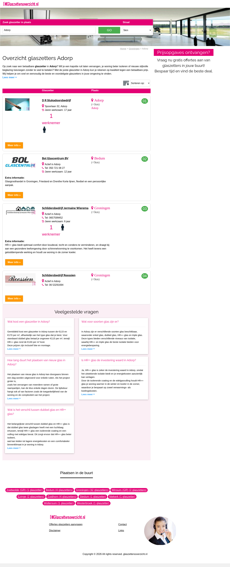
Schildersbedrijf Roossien (58, 275)
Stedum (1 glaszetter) (93, 496)
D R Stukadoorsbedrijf (56, 100)
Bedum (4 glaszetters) (59, 490)
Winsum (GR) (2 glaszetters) (129, 490)
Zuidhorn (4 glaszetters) (62, 496)
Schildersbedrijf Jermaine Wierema (65, 208)
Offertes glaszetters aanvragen (66, 524)
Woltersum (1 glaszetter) (59, 503)
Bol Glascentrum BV (55, 158)
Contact (122, 524)
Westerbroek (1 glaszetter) (93, 503)
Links (121, 530)
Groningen (134, 48)
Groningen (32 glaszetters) (92, 490)
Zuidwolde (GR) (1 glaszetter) (25, 490)
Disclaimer (55, 530)
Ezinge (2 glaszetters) (31, 496)
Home (123, 48)
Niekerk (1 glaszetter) (122, 496)
